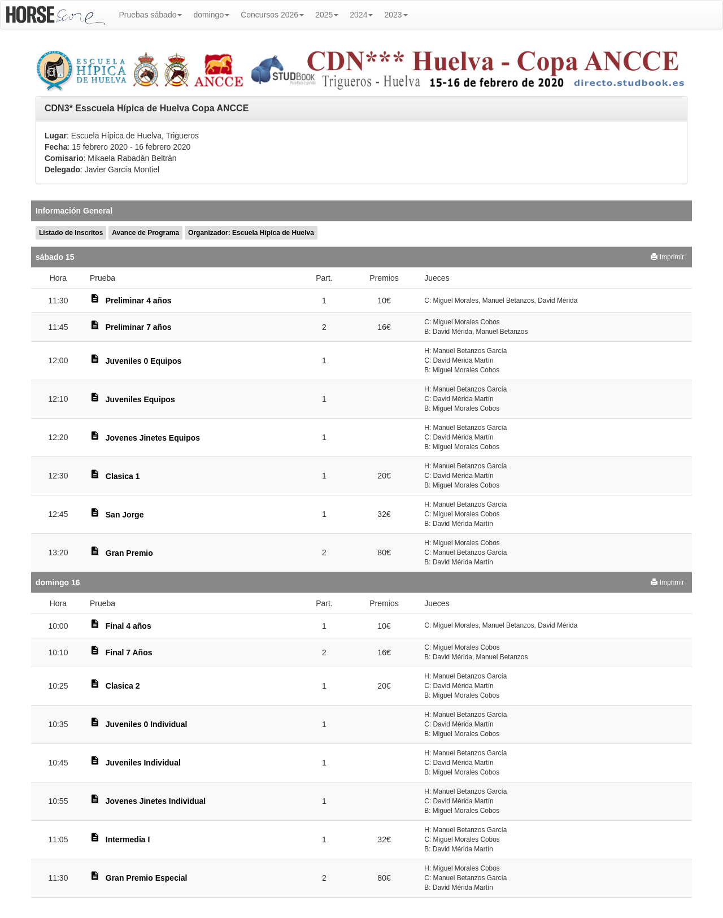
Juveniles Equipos (140, 399)
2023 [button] (395, 14)
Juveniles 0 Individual (147, 724)
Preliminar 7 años (139, 327)
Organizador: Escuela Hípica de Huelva (251, 233)
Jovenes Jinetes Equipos (153, 437)
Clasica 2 (123, 685)
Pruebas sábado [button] (150, 14)
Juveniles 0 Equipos (144, 361)
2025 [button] (326, 14)
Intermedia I (128, 839)
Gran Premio (129, 553)
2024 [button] (361, 14)
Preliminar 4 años (139, 300)
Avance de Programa (145, 233)
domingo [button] (211, 14)
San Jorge (125, 514)
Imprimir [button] (667, 257)
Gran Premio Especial (147, 877)
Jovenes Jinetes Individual (156, 801)
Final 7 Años (129, 652)
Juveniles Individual (143, 762)
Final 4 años (128, 625)
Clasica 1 (123, 476)
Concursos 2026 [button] (272, 14)
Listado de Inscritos (71, 233)
